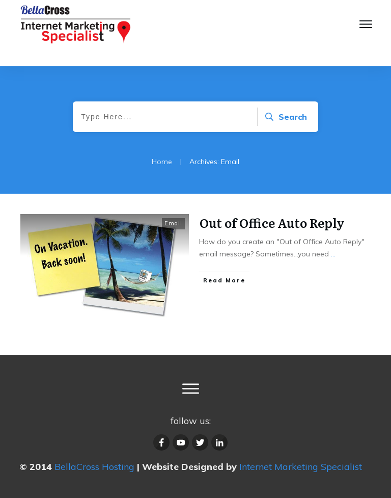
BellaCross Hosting (94, 467)
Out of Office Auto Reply (272, 222)
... (333, 253)
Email (173, 223)
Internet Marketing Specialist (300, 467)
